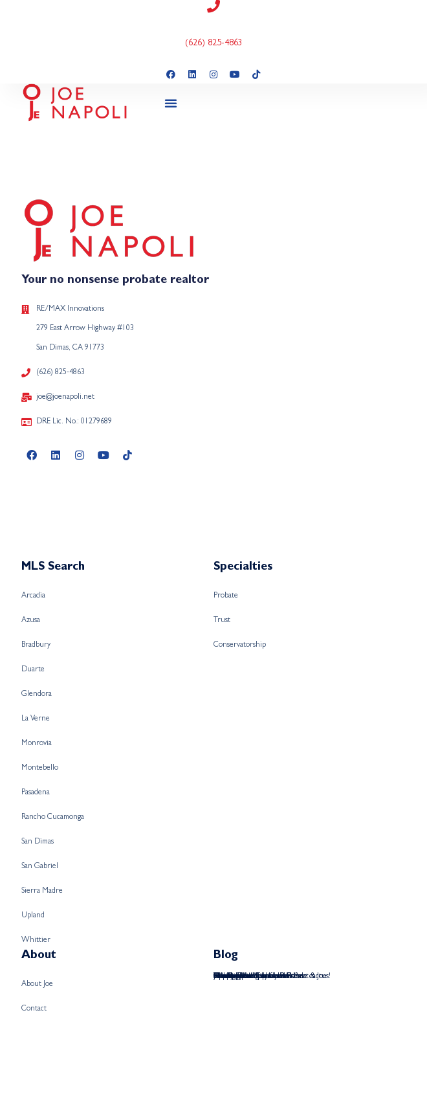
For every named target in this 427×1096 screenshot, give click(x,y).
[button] (171, 103)
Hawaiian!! (230, 977)
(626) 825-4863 (214, 43)
